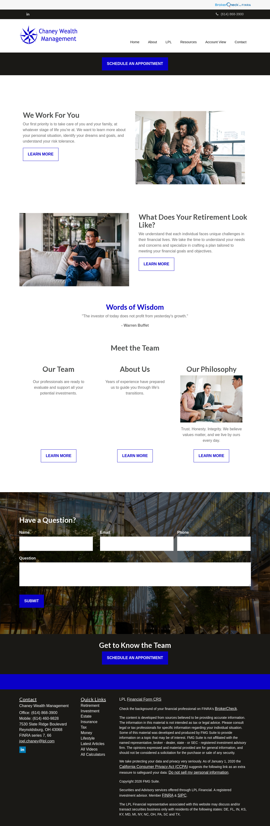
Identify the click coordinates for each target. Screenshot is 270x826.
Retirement (90, 705)
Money (86, 733)
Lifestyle (88, 738)
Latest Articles (93, 744)
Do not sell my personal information (198, 772)
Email (105, 532)
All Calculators (93, 754)
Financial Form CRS (144, 699)
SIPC (182, 795)
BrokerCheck (226, 709)
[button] (152, 35)
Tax (84, 727)
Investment (90, 711)
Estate (86, 716)
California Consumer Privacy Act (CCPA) (153, 767)
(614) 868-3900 (230, 14)
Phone (183, 532)
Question (27, 558)
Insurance (89, 722)
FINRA (168, 795)
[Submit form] (31, 601)
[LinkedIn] (27, 14)
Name (24, 532)
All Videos (89, 749)
